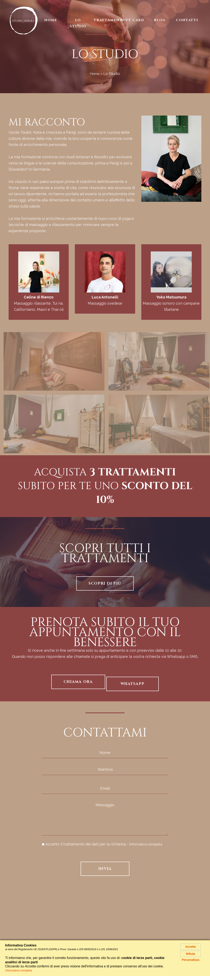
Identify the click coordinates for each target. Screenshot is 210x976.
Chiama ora (78, 681)
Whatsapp (133, 683)
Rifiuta (190, 956)
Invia (105, 868)
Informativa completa (148, 844)
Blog (160, 20)
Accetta (190, 947)
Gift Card (132, 20)
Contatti (187, 20)
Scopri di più (105, 583)
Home (50, 20)
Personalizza (191, 963)
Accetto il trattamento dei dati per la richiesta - (104, 844)
